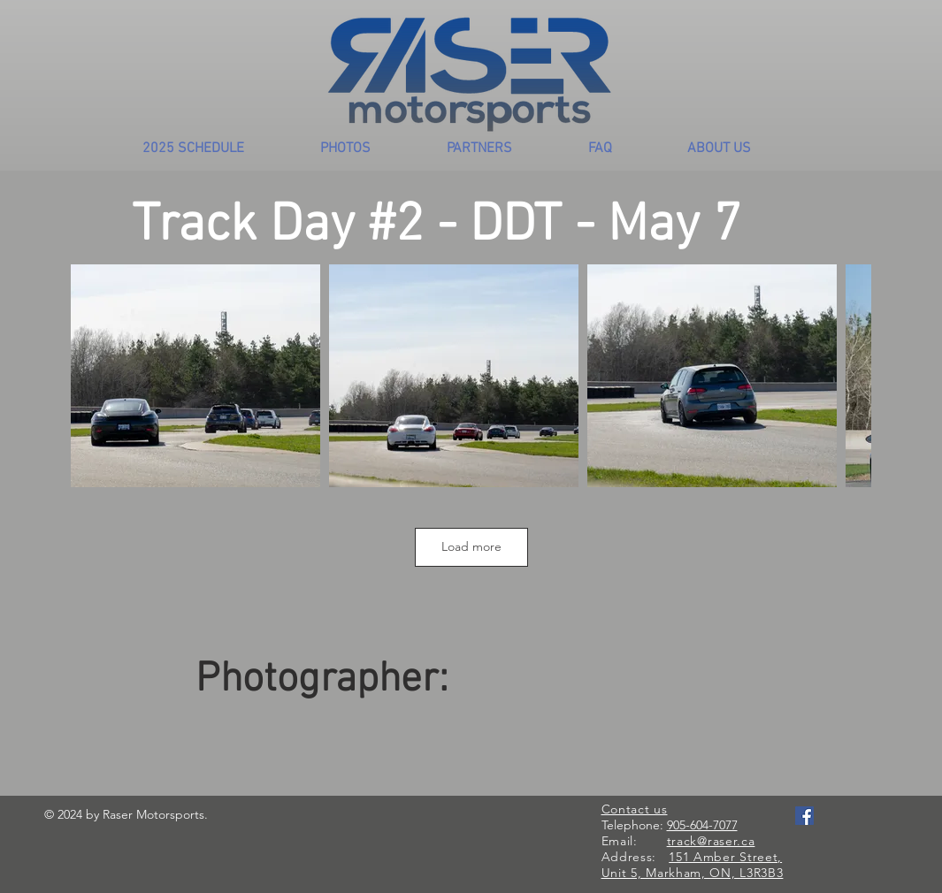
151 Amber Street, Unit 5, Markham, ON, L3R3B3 (692, 865)
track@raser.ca (711, 841)
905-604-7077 (702, 825)
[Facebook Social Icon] (804, 815)
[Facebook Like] (829, 834)
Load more (471, 546)
